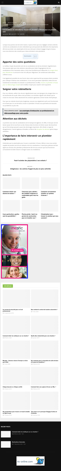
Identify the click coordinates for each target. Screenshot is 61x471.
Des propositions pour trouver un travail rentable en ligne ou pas (16, 412)
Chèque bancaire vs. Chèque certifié (12, 387)
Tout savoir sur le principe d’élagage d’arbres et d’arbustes (44, 412)
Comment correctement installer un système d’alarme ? (48, 193)
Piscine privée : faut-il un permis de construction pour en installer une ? (29, 216)
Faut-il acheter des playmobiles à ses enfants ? (30, 160)
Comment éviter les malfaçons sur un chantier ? (16, 336)
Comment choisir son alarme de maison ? (9, 192)
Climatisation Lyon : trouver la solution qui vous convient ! (49, 216)
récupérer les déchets (43, 129)
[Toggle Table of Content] (34, 56)
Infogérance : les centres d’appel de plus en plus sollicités (30, 169)
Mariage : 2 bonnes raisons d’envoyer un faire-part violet (15, 361)
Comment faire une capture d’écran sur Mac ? (43, 387)
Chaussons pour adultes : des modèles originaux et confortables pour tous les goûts (30, 194)
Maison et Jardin (6, 27)
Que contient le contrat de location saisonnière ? (44, 309)
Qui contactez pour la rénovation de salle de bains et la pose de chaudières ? (44, 361)
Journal (6, 34)
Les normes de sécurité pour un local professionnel (13, 310)
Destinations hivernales (18, 442)
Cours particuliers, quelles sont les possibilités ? (11, 215)
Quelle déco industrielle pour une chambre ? (43, 336)
